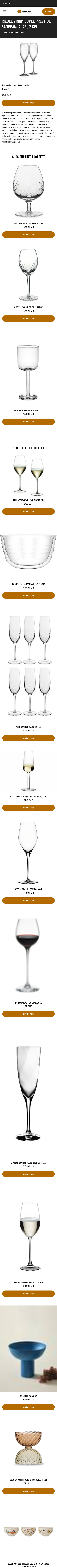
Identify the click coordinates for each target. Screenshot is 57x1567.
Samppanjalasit (17, 32)
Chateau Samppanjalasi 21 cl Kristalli (28, 1162)
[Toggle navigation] (5, 11)
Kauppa (48, 11)
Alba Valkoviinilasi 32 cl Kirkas (28, 307)
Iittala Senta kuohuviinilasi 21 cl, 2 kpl (28, 796)
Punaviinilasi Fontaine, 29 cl (28, 1002)
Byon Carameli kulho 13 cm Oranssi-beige (28, 1479)
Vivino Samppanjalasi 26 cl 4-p (28, 1282)
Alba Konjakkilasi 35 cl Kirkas (28, 223)
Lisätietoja (28, 103)
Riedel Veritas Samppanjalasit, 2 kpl (29, 500)
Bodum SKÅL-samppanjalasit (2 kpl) (28, 584)
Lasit (6, 32)
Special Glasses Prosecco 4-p (28, 889)
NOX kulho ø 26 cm (28, 1395)
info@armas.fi (7, 3)
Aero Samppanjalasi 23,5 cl (28, 726)
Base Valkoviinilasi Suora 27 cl (28, 410)
